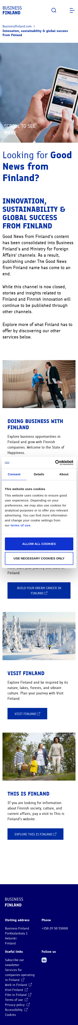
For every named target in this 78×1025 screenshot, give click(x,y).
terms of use (20, 525)
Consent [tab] (14, 474)
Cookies (10, 1015)
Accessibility (16, 1010)
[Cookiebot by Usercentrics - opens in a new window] (55, 462)
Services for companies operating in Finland (20, 975)
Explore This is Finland (35, 834)
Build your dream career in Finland (39, 591)
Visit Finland (27, 713)
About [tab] (63, 474)
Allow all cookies (39, 544)
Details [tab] (39, 474)
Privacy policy (17, 1005)
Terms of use (16, 1000)
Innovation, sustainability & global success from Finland (35, 33)
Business (12, 10)
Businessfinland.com (17, 26)
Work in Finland (18, 985)
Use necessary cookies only (39, 558)
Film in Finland (18, 995)
